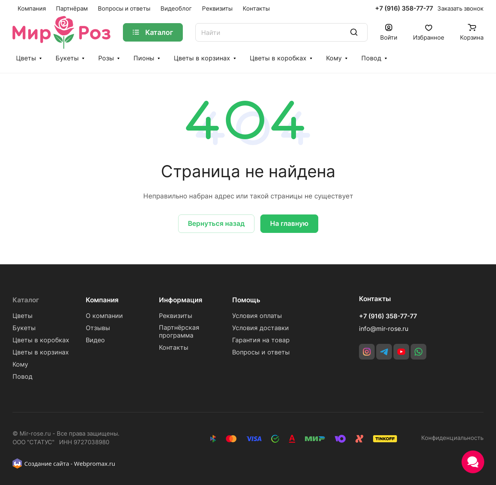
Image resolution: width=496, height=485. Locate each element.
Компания (102, 300)
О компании (104, 316)
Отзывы (98, 328)
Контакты (173, 347)
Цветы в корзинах (202, 58)
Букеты (67, 58)
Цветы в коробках (278, 58)
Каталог (26, 300)
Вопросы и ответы (261, 352)
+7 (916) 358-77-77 (404, 8)
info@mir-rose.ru (383, 328)
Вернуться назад (216, 223)
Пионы (143, 58)
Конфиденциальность (452, 437)
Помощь (246, 300)
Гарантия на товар (261, 340)
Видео (95, 340)
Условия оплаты (257, 316)
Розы (106, 58)
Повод (371, 58)
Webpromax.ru (94, 463)
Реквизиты (175, 316)
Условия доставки (260, 328)
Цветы (26, 58)
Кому (334, 58)
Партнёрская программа (179, 331)
